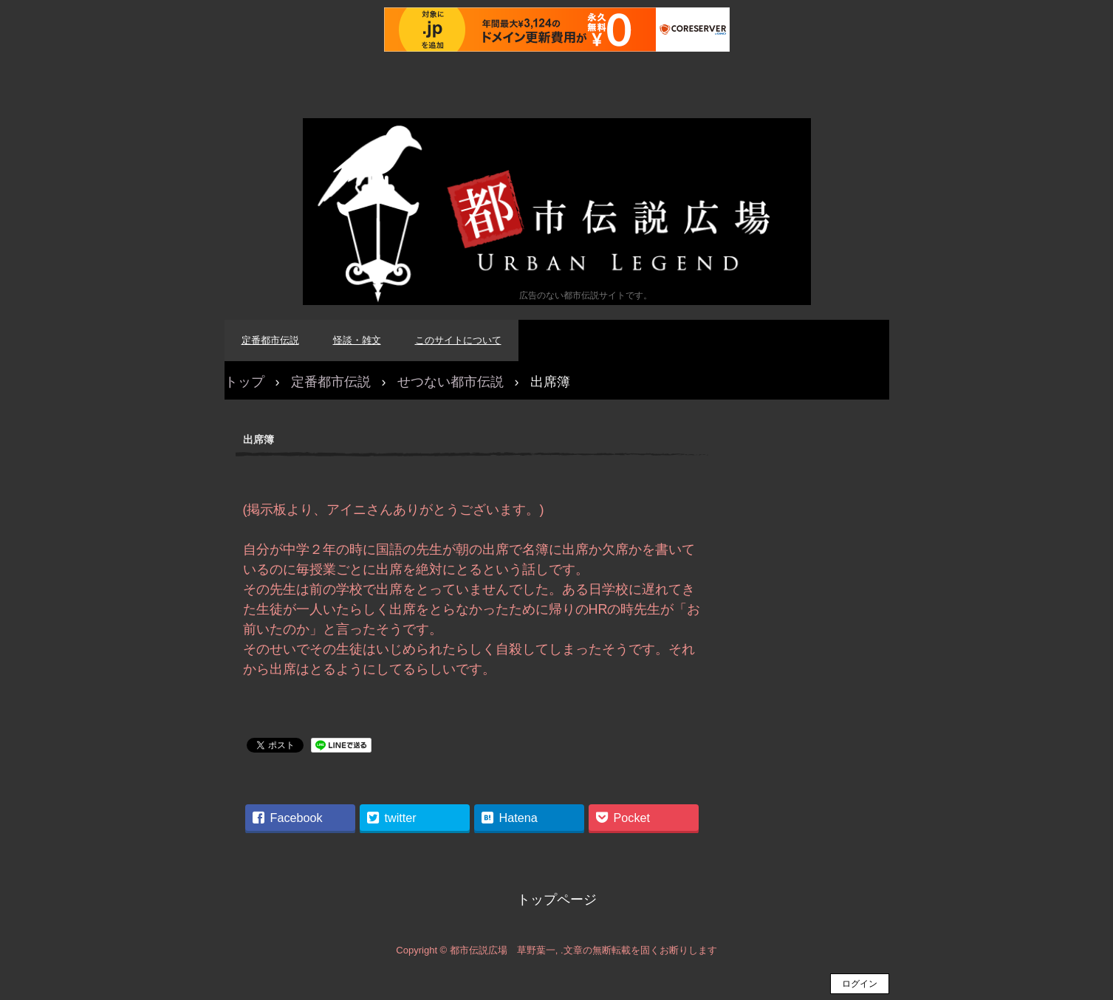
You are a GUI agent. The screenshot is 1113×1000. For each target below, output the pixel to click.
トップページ (557, 899)
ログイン (859, 984)
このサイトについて (458, 340)
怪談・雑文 (357, 340)
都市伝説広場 (557, 211)
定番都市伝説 (270, 340)
